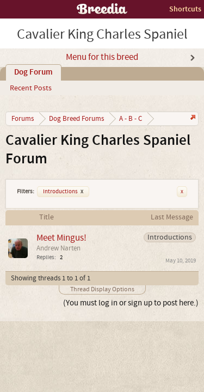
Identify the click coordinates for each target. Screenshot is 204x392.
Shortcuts (185, 9)
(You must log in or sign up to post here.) (131, 303)
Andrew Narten (58, 248)
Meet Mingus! (61, 237)
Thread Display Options (102, 289)
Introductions (63, 191)
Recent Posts (31, 88)
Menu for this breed (102, 57)
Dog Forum (33, 72)
